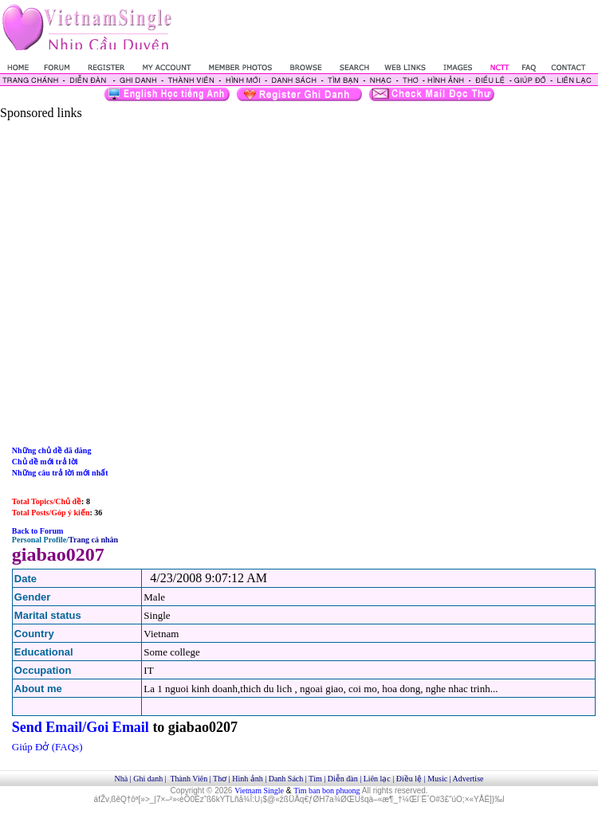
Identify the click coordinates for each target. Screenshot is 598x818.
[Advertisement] (149, 269)
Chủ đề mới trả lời (45, 461)
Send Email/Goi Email (80, 727)
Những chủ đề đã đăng (52, 450)
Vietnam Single (259, 790)
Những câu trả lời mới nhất (60, 472)
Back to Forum (37, 530)
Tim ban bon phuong (326, 790)
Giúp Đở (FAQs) (47, 747)
